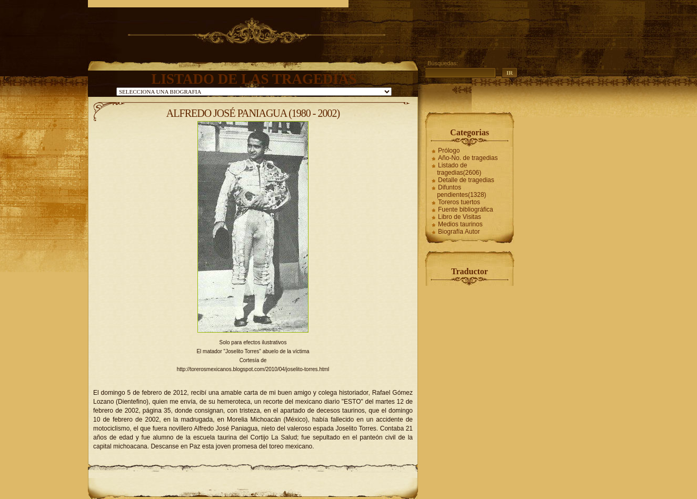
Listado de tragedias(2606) (459, 169)
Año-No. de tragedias (467, 158)
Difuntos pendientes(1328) (461, 191)
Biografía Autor (459, 231)
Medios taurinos (460, 224)
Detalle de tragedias (466, 180)
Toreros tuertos (459, 202)
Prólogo (449, 150)
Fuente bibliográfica (465, 209)
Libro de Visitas (459, 217)
